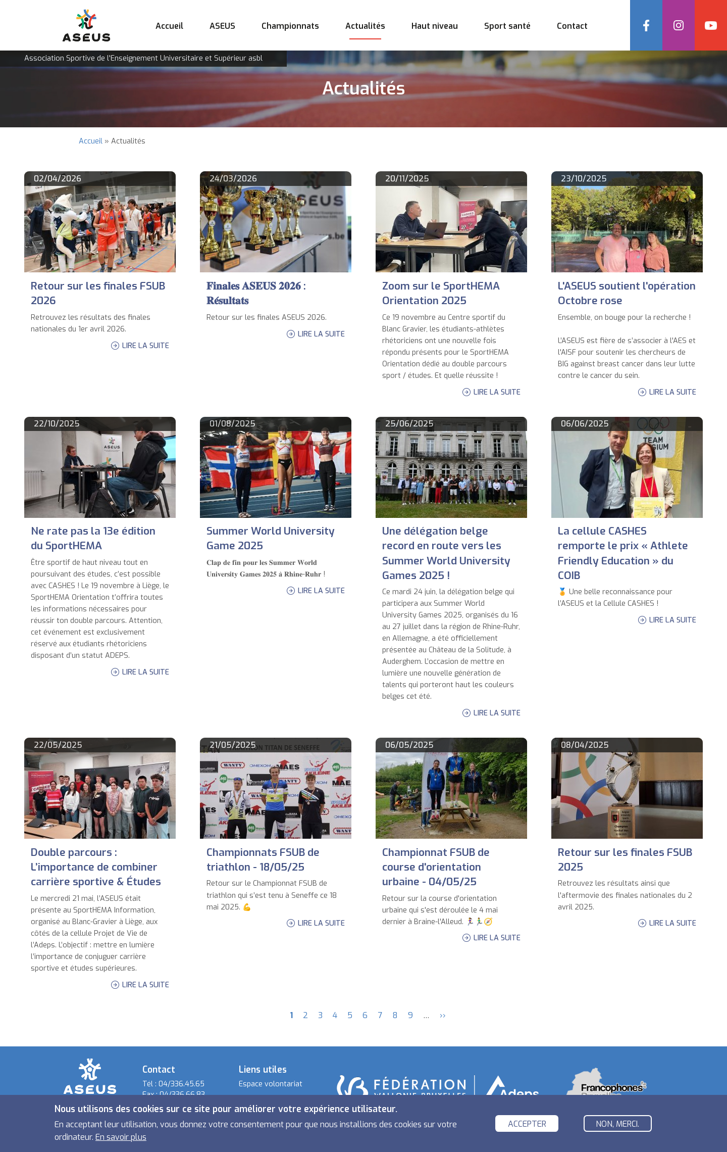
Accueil (169, 26)
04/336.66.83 (182, 1094)
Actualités (365, 26)
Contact (572, 26)
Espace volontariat (270, 1084)
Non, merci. (617, 1125)
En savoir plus (120, 1138)
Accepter (527, 1125)
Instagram (678, 25)
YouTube (711, 25)
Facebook (646, 25)
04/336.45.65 (181, 1084)
